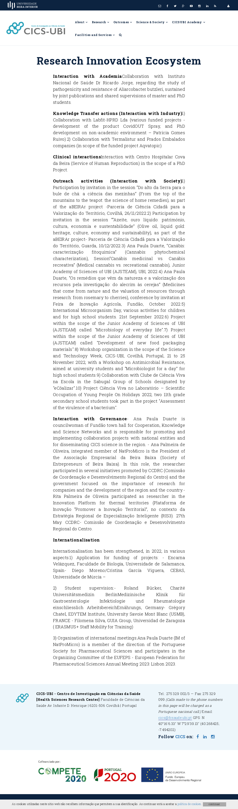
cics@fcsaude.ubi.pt (175, 717)
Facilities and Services (95, 35)
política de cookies (189, 804)
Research (101, 22)
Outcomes (122, 22)
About (81, 22)
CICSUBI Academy (188, 22)
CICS (180, 736)
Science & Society (152, 22)
